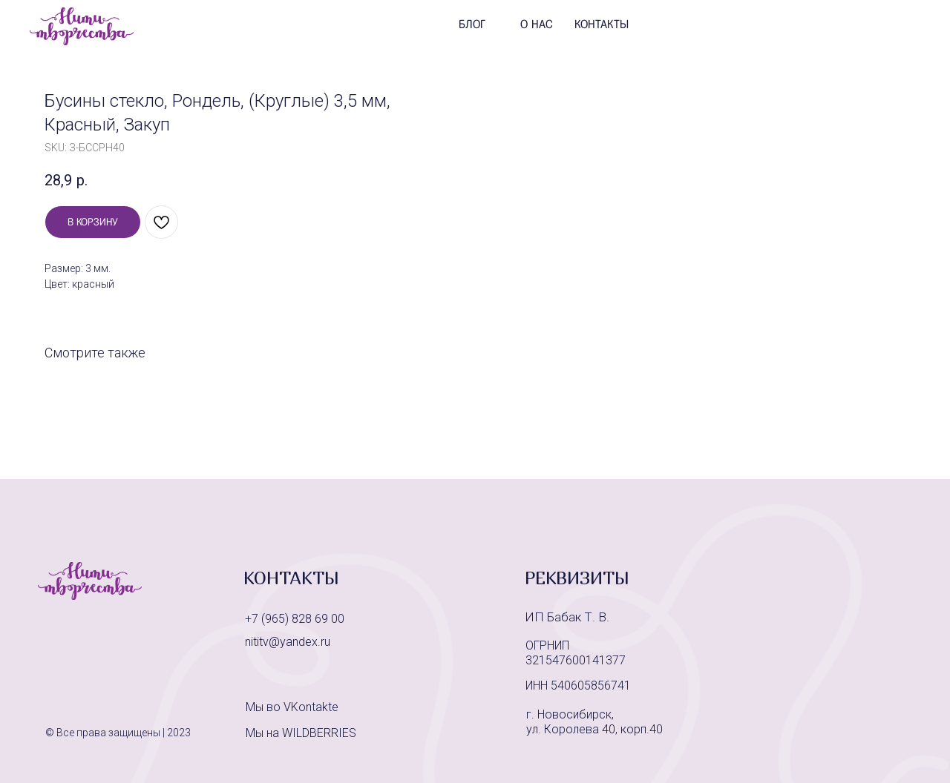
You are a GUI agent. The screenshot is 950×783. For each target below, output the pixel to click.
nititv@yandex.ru (287, 642)
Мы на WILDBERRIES (301, 733)
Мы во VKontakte (292, 707)
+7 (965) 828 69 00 (294, 619)
